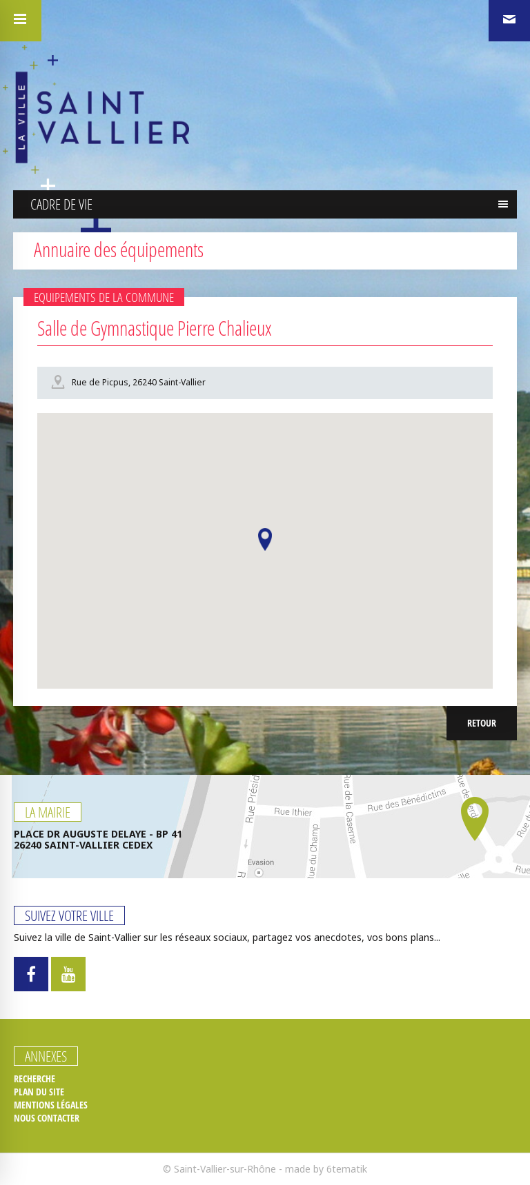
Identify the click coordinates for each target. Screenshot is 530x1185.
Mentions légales (51, 1105)
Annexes (46, 1056)
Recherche (34, 1079)
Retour (481, 722)
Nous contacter (46, 1118)
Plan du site (39, 1092)
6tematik (346, 1168)
